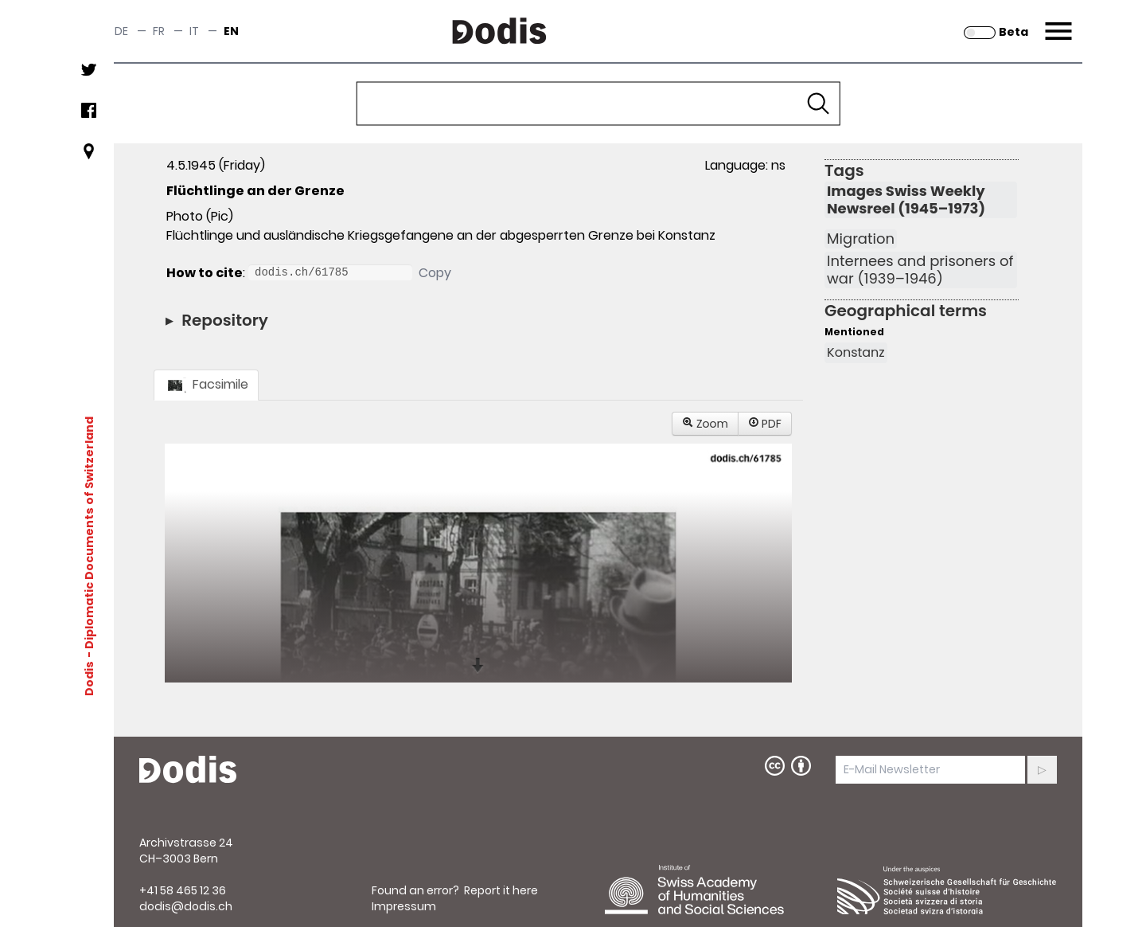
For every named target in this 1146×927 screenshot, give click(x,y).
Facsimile (206, 384)
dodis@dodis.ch (185, 906)
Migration (861, 238)
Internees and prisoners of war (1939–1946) (920, 270)
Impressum (404, 906)
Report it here (501, 890)
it (194, 31)
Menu (1056, 21)
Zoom (705, 424)
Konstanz (856, 352)
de (121, 31)
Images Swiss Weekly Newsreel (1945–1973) (906, 200)
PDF (765, 424)
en (231, 31)
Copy (435, 273)
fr (159, 31)
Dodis (89, 677)
